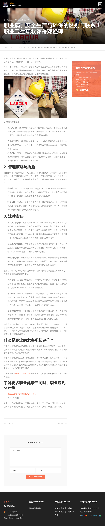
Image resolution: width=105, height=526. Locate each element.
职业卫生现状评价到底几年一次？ (21, 394)
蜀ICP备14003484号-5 (13, 518)
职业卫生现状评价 (23, 20)
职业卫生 (9, 20)
